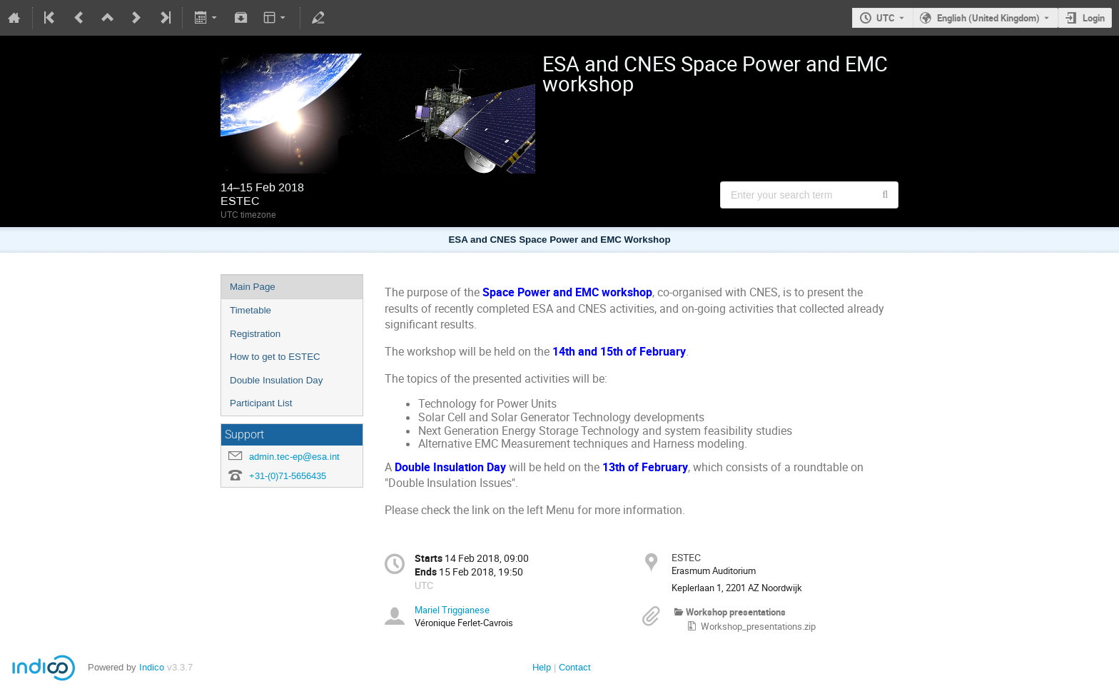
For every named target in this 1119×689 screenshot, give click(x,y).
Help (541, 667)
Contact (575, 667)
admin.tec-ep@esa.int (294, 457)
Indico (151, 667)
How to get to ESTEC (275, 356)
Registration (255, 333)
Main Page (252, 286)
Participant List (261, 403)
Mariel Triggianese (452, 609)
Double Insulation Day (276, 380)
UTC (885, 17)
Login (1094, 17)
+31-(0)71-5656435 (287, 476)
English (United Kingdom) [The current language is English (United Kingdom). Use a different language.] (988, 17)
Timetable (250, 310)
